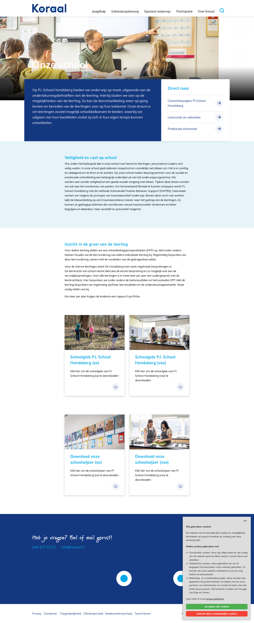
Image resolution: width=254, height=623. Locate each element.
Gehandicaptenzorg (125, 11)
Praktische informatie (182, 129)
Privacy (37, 613)
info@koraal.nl (72, 547)
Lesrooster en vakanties (184, 117)
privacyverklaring (215, 598)
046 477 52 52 (44, 547)
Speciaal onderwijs (157, 11)
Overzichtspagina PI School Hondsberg (187, 103)
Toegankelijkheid (70, 613)
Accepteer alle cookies (217, 606)
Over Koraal (206, 11)
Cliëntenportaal (93, 613)
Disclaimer (50, 613)
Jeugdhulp (99, 11)
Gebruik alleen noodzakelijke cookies (217, 613)
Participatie (184, 11)
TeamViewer (142, 613)
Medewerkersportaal (118, 613)
